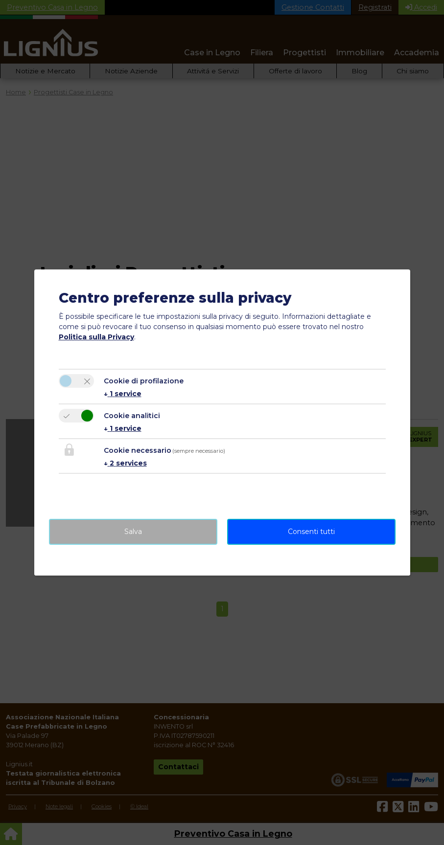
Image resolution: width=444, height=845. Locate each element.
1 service (122, 393)
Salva (133, 531)
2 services (125, 463)
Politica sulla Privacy (96, 337)
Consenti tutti (311, 531)
